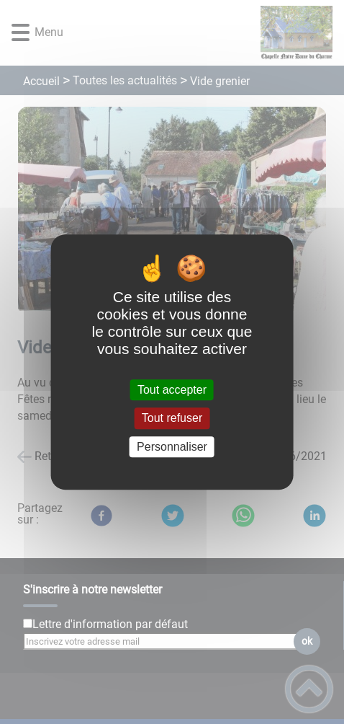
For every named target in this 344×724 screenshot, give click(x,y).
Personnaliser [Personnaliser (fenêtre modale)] (172, 447)
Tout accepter (172, 390)
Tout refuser (172, 418)
